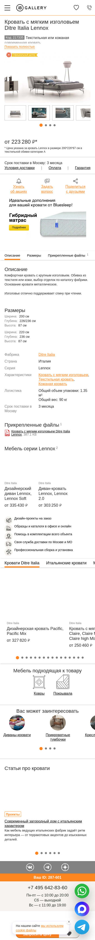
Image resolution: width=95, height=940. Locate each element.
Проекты (13, 814)
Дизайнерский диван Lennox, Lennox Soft (18, 493)
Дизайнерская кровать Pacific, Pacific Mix (35, 631)
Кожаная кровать (53, 384)
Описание (12, 255)
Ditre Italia (47, 354)
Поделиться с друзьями (75, 189)
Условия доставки (20, 168)
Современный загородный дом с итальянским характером (43, 823)
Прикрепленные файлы (68, 254)
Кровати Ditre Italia (22, 563)
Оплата (55, 168)
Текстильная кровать (56, 379)
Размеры (34, 255)
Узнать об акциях (18, 189)
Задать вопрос (47, 189)
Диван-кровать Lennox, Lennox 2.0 (53, 493)
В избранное (69, 934)
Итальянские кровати (66, 563)
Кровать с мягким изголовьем (63, 375)
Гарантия (82, 168)
